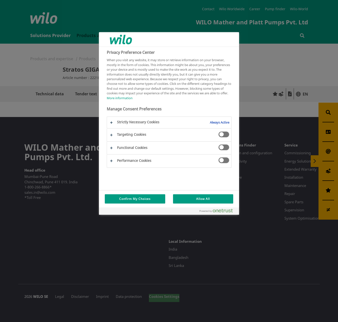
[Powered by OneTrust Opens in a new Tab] (218, 212)
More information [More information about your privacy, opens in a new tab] (120, 98)
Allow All (203, 199)
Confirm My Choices (135, 199)
